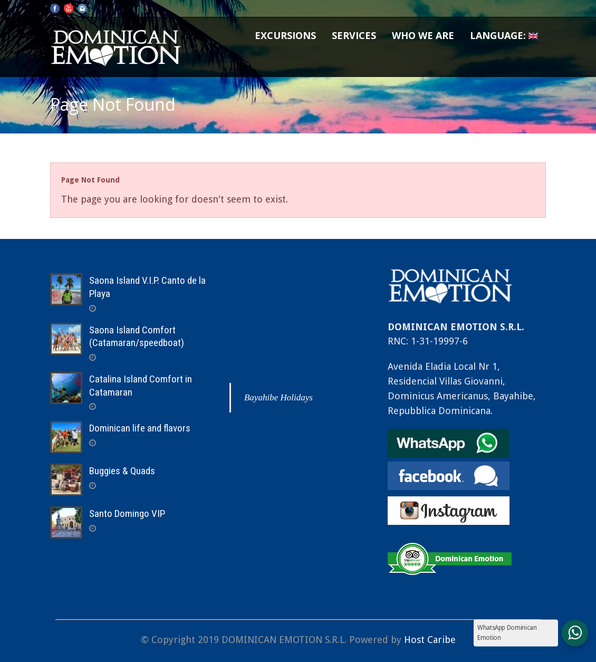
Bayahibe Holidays (278, 397)
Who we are (423, 35)
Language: (504, 35)
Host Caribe (430, 639)
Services (354, 35)
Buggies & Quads (122, 471)
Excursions (285, 35)
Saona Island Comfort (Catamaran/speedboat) (136, 336)
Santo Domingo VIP (127, 513)
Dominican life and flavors (139, 428)
